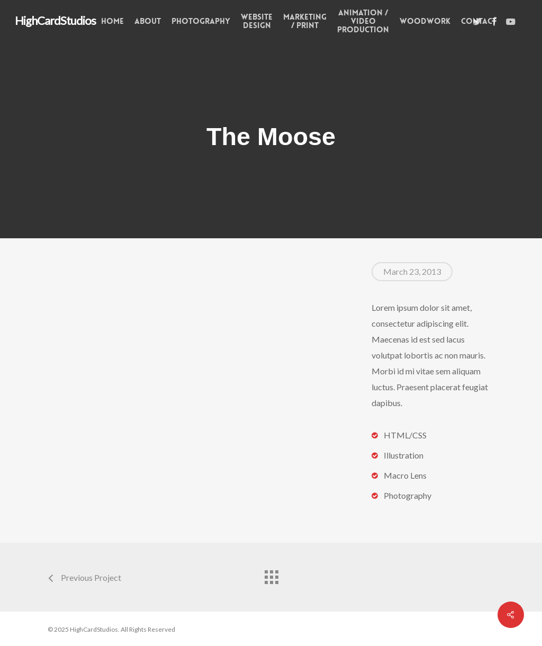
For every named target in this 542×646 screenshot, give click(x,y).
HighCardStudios (55, 20)
